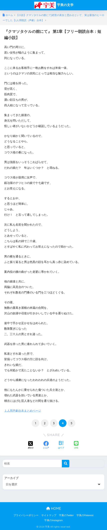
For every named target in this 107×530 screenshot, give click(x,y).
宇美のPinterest (85, 515)
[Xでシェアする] (31, 445)
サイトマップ (48, 515)
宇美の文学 (54, 5)
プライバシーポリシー (26, 515)
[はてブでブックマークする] (61, 445)
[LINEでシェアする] (76, 445)
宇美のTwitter (66, 515)
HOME (53, 508)
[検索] (65, 463)
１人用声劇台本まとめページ (22, 410)
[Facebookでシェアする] (46, 445)
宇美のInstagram (53, 520)
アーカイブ (11, 478)
